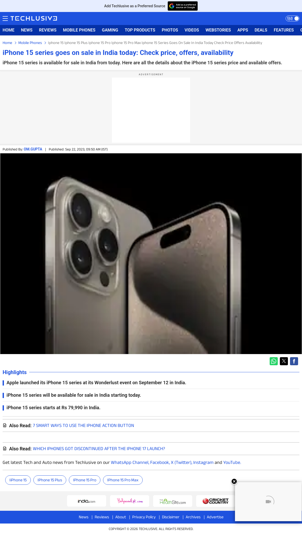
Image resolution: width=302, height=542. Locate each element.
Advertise (215, 517)
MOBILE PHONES (79, 30)
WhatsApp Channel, (130, 462)
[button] (274, 361)
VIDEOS (192, 30)
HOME (8, 30)
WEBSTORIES (218, 30)
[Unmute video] (268, 501)
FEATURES (284, 30)
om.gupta (33, 149)
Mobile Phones (30, 42)
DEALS (261, 30)
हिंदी (290, 19)
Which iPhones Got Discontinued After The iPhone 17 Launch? (99, 448)
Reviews (102, 517)
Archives (193, 517)
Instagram (203, 462)
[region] (151, 110)
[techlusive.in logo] (33, 19)
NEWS (26, 30)
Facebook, (159, 462)
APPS (242, 30)
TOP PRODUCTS (140, 30)
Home (7, 42)
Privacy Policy (144, 517)
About (120, 517)
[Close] (234, 481)
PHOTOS (170, 30)
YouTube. (232, 462)
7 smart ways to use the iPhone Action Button (83, 425)
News (83, 517)
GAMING (110, 30)
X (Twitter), (181, 462)
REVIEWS (48, 30)
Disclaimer (170, 517)
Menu (5, 18)
